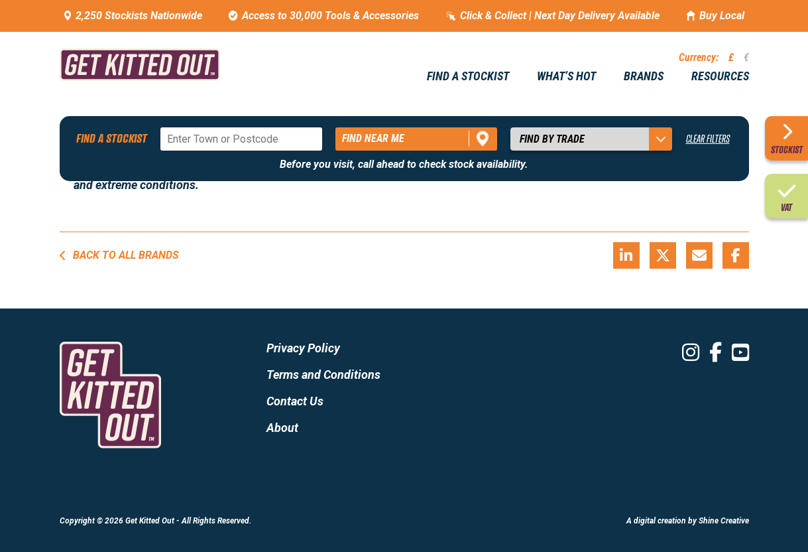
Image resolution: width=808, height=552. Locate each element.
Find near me (373, 138)
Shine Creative (724, 520)
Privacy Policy (303, 348)
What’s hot (566, 76)
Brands (644, 76)
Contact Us (294, 401)
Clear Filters (708, 138)
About (282, 428)
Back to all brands (119, 255)
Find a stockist (468, 76)
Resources (720, 76)
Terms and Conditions (323, 374)
